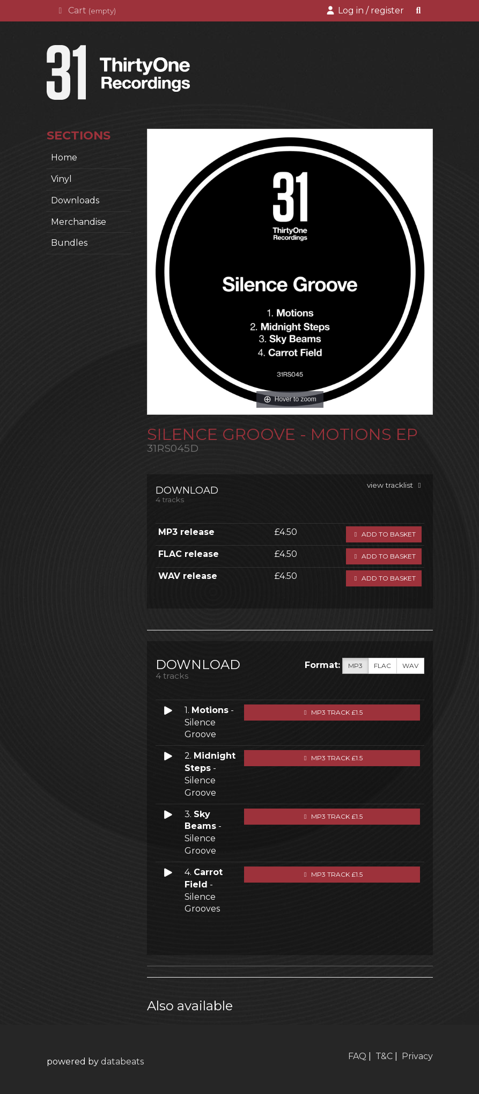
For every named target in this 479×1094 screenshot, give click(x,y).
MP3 (355, 666)
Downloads (75, 200)
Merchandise (78, 222)
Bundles (69, 243)
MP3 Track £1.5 (332, 712)
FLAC (382, 666)
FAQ (357, 1056)
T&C (384, 1056)
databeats (122, 1061)
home (64, 157)
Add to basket (384, 534)
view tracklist (395, 485)
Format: (322, 665)
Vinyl (61, 179)
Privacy (417, 1056)
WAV (410, 666)
